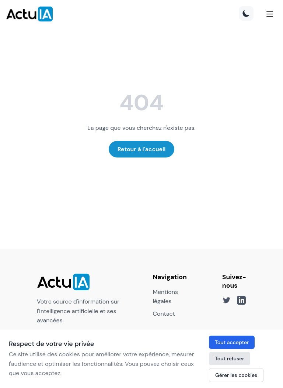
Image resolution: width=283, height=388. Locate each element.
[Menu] (269, 14)
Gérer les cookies (236, 375)
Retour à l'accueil (142, 149)
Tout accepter (232, 342)
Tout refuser (229, 358)
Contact (164, 314)
